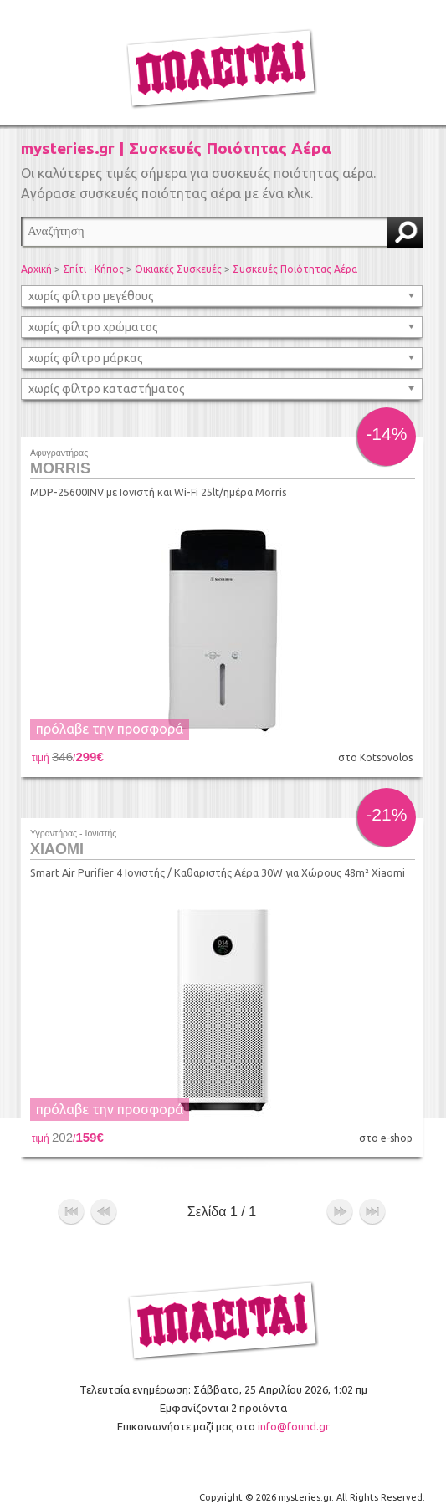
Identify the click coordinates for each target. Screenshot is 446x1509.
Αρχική (36, 268)
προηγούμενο (104, 1203)
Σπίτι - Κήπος (93, 268)
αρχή (71, 1203)
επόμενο (340, 1203)
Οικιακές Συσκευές (178, 268)
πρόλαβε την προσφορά (109, 728)
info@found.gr (294, 1416)
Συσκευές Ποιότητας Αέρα (295, 268)
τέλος (372, 1203)
